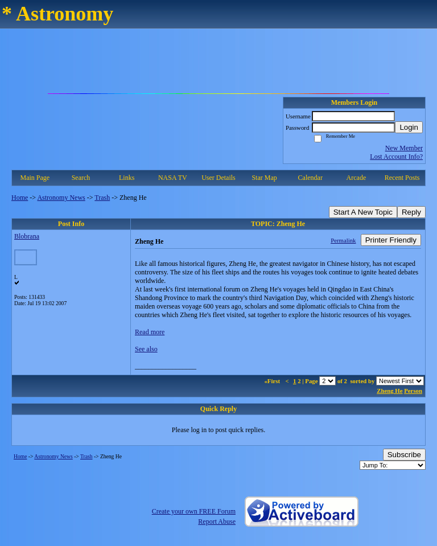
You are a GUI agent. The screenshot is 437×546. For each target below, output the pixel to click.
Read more (149, 332)
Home (19, 198)
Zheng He (389, 390)
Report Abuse (217, 522)
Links (126, 178)
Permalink (343, 240)
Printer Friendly (391, 240)
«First (272, 380)
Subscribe (404, 454)
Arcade (356, 178)
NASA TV (172, 178)
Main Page (35, 178)
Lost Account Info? (396, 157)
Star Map (264, 178)
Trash (102, 198)
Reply (411, 212)
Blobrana (26, 236)
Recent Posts (402, 178)
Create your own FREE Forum (194, 511)
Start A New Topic (363, 212)
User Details (218, 178)
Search (81, 178)
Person (413, 390)
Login (408, 127)
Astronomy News (61, 198)
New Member (404, 148)
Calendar (310, 178)
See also (146, 349)
